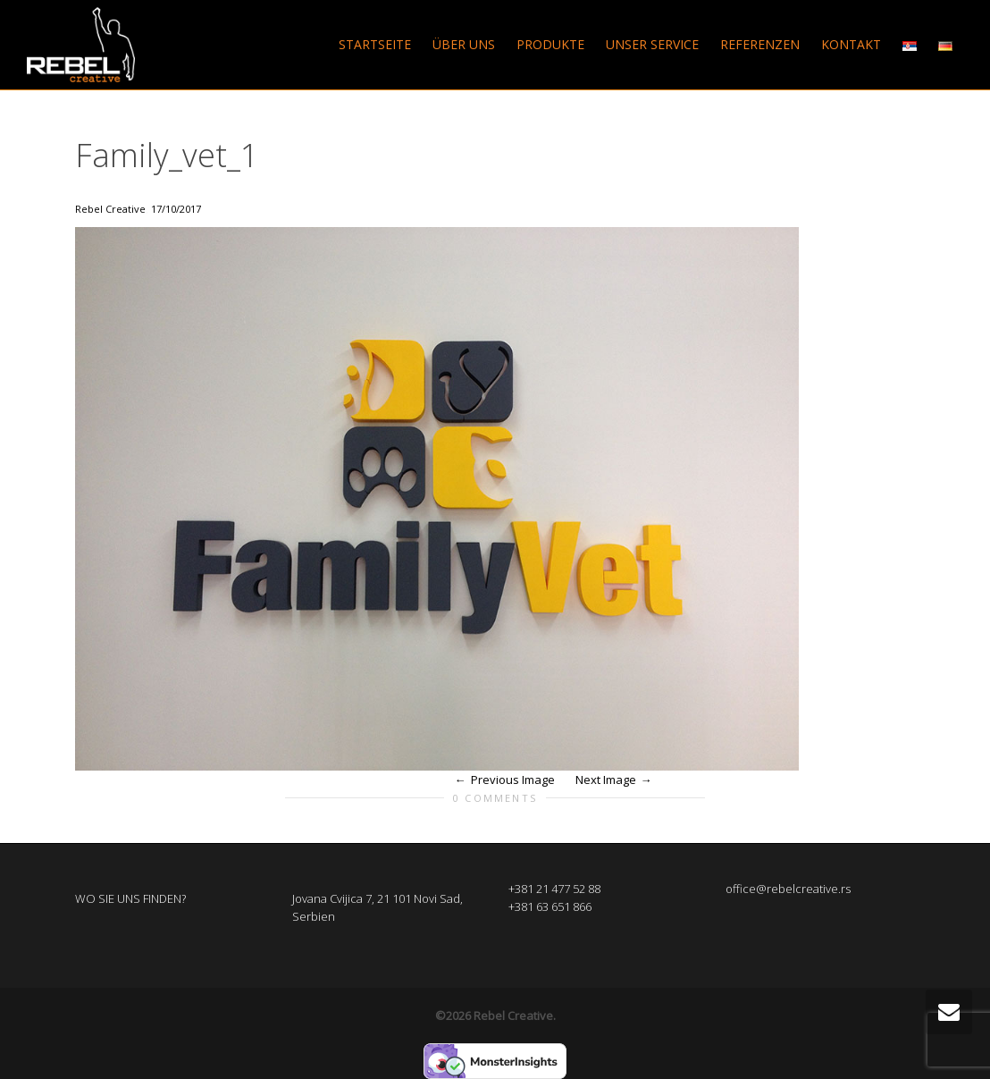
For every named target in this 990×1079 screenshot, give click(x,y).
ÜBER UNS (463, 44)
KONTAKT (851, 44)
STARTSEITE (375, 44)
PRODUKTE (550, 44)
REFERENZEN (760, 44)
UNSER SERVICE (652, 44)
